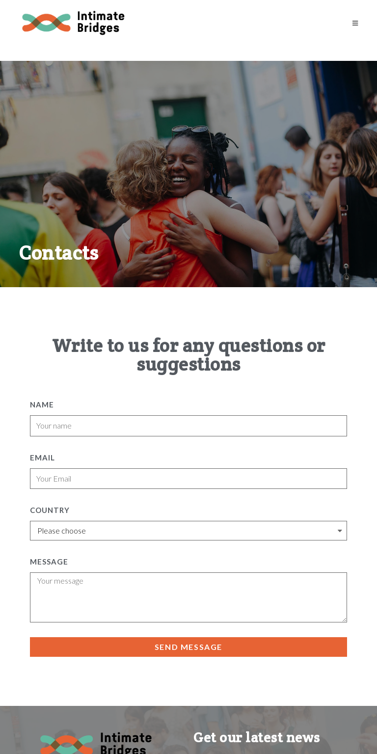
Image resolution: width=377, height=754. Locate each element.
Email (42, 457)
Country (50, 510)
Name (42, 404)
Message (49, 561)
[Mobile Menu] (355, 23)
